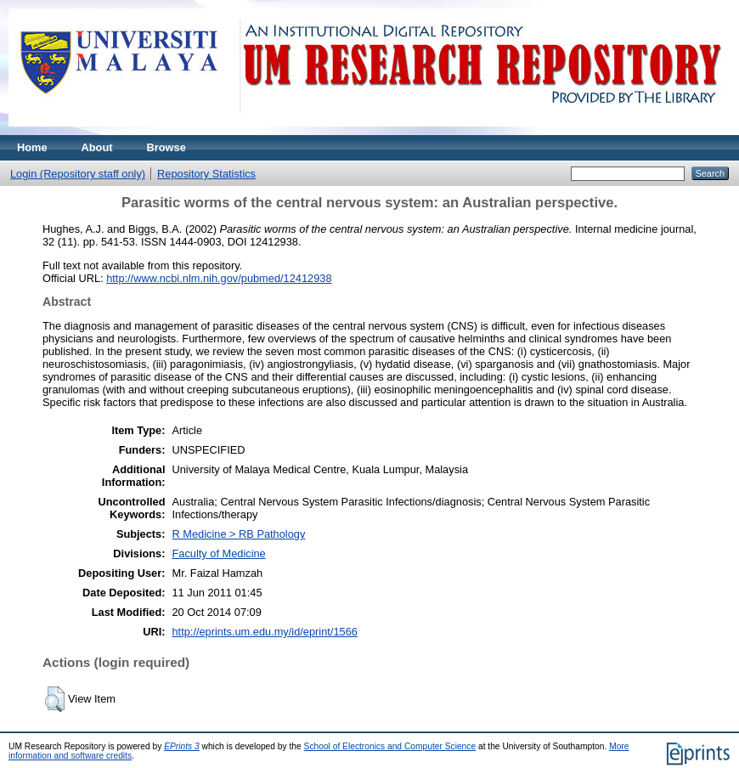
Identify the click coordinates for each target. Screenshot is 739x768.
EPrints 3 (182, 746)
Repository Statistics (206, 173)
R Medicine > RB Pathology (238, 534)
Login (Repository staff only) (77, 173)
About (97, 147)
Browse (166, 147)
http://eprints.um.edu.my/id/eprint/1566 (264, 631)
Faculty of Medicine (218, 553)
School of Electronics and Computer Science (390, 746)
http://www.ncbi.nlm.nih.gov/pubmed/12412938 (218, 278)
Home (32, 147)
